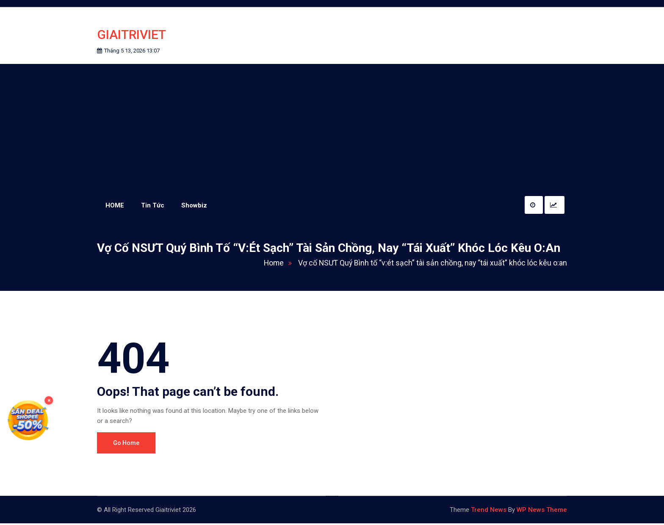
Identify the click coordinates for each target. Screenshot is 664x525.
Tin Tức (152, 206)
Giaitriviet (131, 35)
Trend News (488, 511)
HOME (114, 206)
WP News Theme (542, 511)
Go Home (126, 444)
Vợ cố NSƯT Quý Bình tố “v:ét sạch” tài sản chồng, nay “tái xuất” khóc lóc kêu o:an (431, 264)
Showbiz (194, 206)
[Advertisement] (332, 128)
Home (276, 264)
